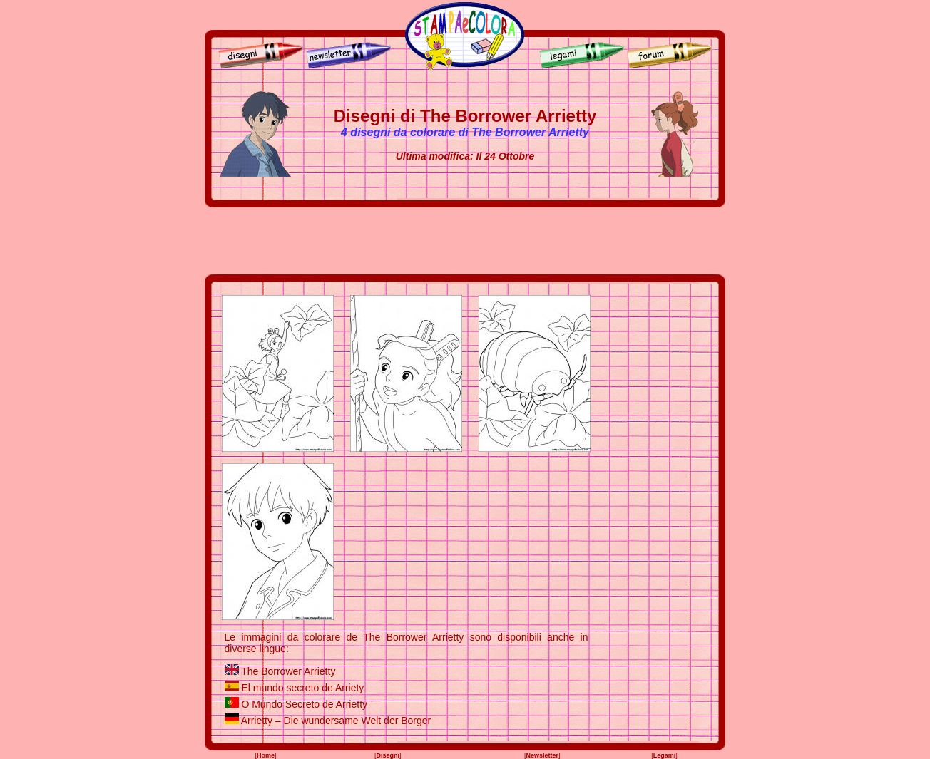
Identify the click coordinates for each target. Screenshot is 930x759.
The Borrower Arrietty (288, 671)
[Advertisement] (465, 241)
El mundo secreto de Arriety (302, 687)
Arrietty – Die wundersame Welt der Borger (336, 720)
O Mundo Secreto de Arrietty (304, 704)
